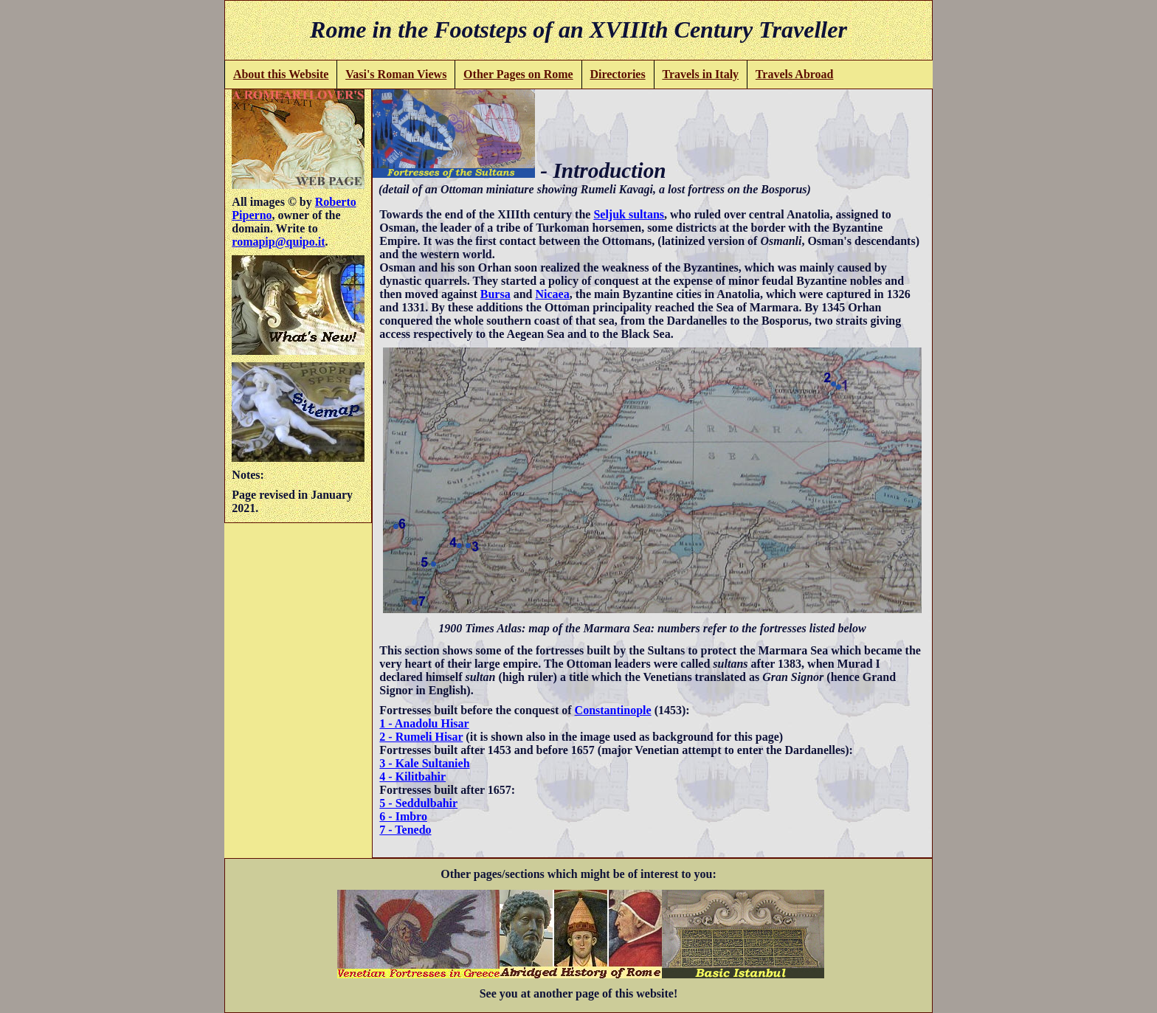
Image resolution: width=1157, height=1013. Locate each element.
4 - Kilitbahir (412, 776)
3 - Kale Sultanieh (424, 763)
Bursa (495, 294)
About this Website (281, 74)
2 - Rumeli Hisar (421, 736)
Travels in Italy (700, 74)
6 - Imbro (403, 816)
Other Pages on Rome (518, 74)
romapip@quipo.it (278, 241)
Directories (617, 74)
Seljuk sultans (628, 214)
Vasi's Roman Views (395, 74)
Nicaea (552, 294)
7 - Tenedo (405, 829)
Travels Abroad (795, 74)
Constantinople (613, 710)
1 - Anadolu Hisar (424, 723)
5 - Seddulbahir (418, 803)
